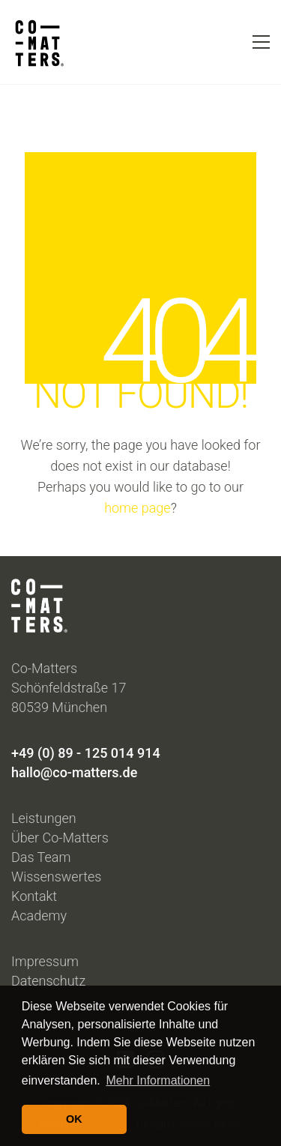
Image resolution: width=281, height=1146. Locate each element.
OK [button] (74, 1119)
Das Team (40, 857)
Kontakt (34, 896)
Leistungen (43, 818)
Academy (39, 915)
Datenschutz (48, 981)
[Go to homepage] (37, 42)
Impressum (45, 961)
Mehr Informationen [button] (158, 1080)
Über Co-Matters (60, 837)
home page (137, 508)
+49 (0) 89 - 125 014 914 (85, 753)
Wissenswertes (56, 876)
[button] (261, 41)
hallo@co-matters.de (74, 772)
